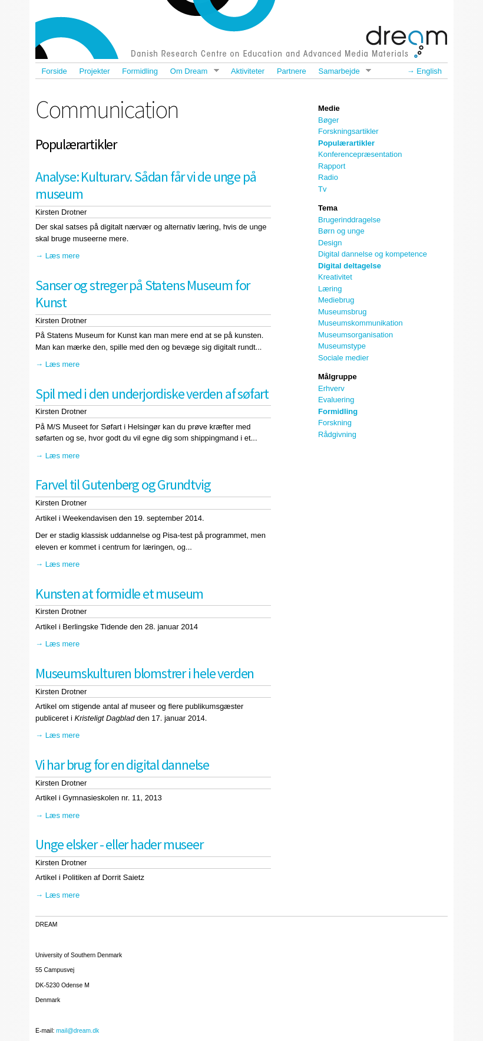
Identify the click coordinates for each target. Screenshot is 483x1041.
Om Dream (191, 71)
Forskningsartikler (348, 131)
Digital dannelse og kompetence (372, 253)
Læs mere (62, 255)
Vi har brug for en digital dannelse (122, 765)
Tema (328, 207)
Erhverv (331, 388)
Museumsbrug (342, 311)
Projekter (95, 71)
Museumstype (342, 345)
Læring (330, 288)
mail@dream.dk (77, 1030)
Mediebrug (336, 299)
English (429, 71)
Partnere (291, 71)
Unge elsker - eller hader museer (119, 844)
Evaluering (336, 399)
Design (330, 242)
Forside (54, 71)
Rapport (331, 166)
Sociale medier (343, 357)
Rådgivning (337, 434)
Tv (322, 189)
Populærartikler (346, 143)
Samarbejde (341, 71)
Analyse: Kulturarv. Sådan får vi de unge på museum (145, 185)
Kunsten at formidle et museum (119, 593)
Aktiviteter (247, 71)
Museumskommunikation (360, 322)
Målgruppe (337, 376)
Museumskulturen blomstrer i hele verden (144, 673)
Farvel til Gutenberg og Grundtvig (122, 484)
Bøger (328, 120)
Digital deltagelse (349, 265)
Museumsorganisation (355, 334)
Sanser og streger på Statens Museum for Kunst (142, 293)
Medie (329, 108)
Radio (328, 177)
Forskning (335, 422)
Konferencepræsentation (360, 154)
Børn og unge (341, 230)
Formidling (140, 71)
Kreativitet (335, 276)
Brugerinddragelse (349, 219)
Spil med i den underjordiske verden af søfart (152, 394)
